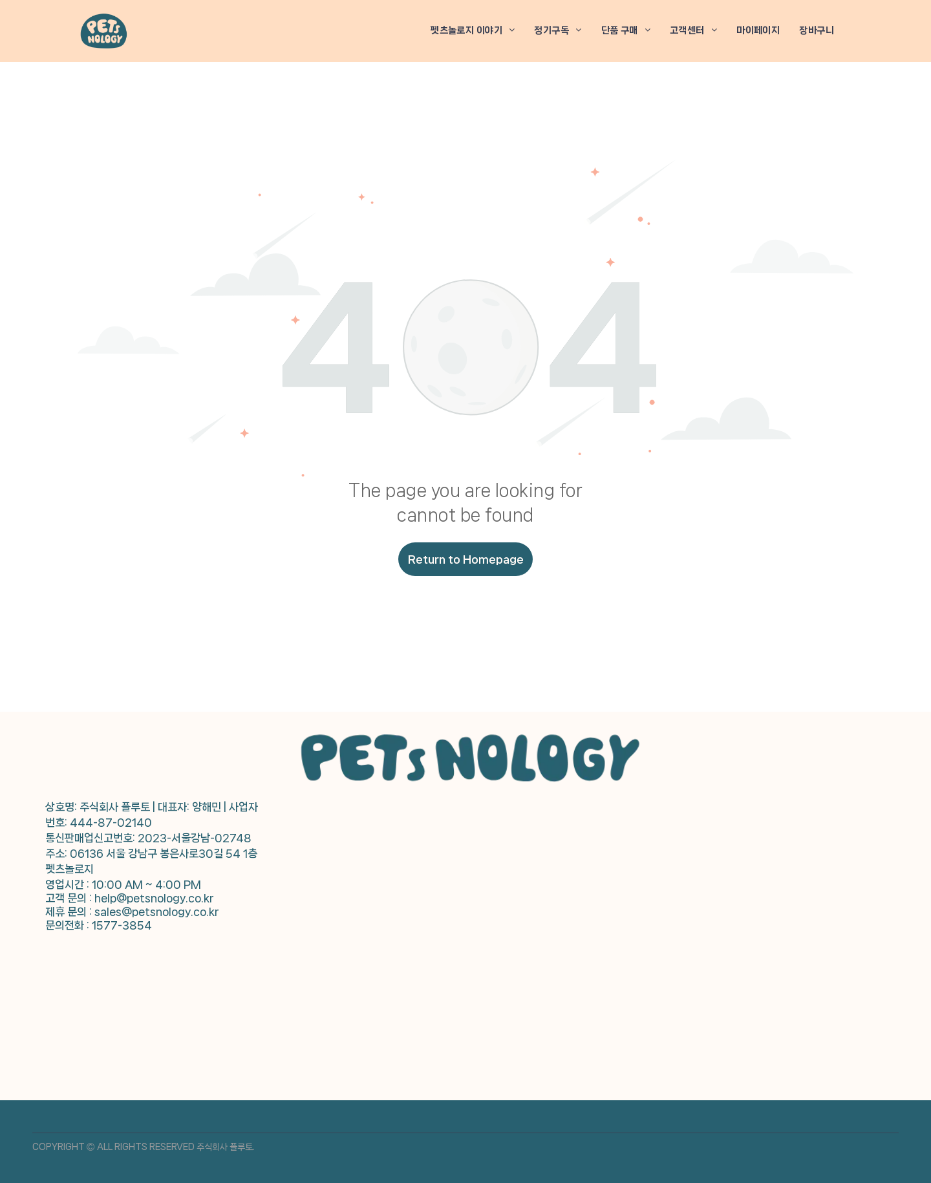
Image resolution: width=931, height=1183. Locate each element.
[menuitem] (472, 31)
